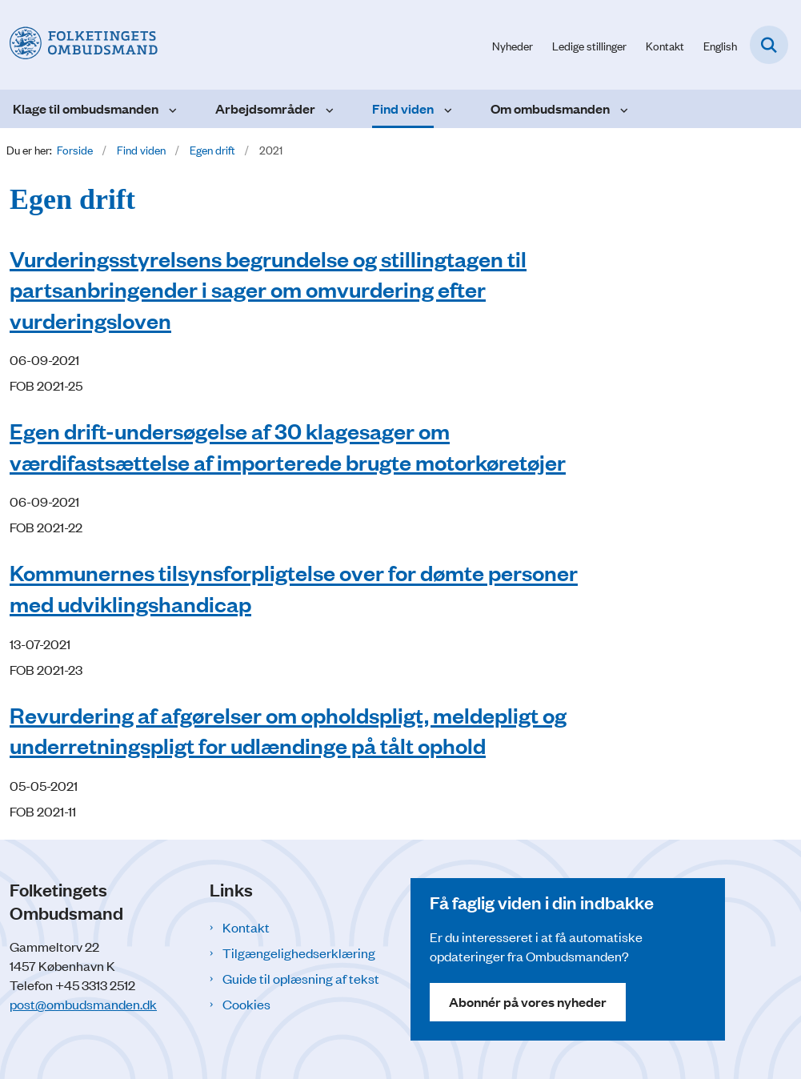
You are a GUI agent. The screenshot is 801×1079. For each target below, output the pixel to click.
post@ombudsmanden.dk (83, 1004)
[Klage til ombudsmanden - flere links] (171, 108)
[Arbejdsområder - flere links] (328, 108)
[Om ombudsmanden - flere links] (622, 108)
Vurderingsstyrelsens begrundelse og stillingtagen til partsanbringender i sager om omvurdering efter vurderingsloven (268, 289)
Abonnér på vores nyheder (528, 1002)
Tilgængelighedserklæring (298, 952)
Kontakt (246, 927)
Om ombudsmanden (550, 108)
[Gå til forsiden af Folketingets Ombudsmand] (79, 44)
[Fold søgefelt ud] (769, 45)
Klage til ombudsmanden (85, 108)
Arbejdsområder (265, 108)
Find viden (403, 108)
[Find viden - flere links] (446, 108)
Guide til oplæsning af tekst (300, 978)
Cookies (246, 1004)
